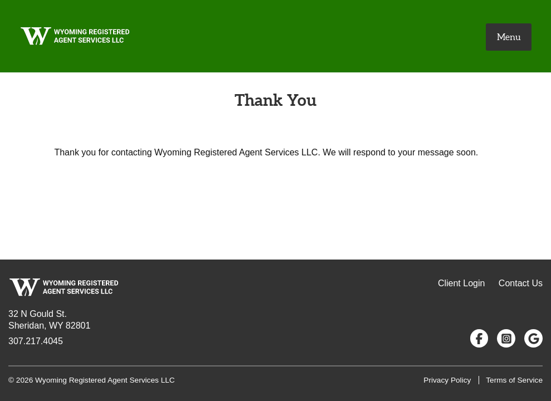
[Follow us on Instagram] (506, 338)
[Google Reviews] (533, 338)
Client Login (461, 283)
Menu (509, 37)
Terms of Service (514, 380)
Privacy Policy (447, 380)
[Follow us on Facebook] (479, 338)
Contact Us (521, 283)
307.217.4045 (35, 341)
